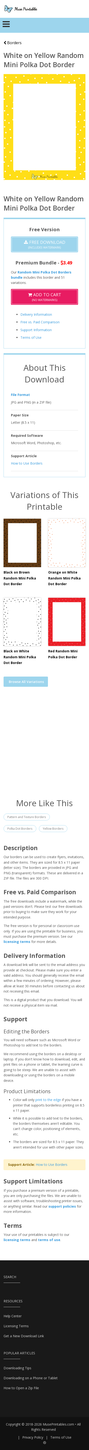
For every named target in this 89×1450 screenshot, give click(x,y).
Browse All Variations (26, 681)
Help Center (13, 1316)
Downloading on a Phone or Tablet (31, 1378)
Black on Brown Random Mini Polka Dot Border (20, 578)
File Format (20, 394)
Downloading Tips (17, 1368)
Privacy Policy (32, 1437)
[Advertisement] (44, 745)
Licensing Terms (16, 1326)
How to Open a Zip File (21, 1388)
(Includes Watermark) (44, 244)
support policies (62, 1206)
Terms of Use (31, 337)
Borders (13, 42)
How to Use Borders (26, 463)
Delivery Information (36, 314)
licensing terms (17, 941)
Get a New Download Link (24, 1336)
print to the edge (48, 1099)
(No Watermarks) (44, 297)
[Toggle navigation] (6, 25)
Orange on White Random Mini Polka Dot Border (64, 578)
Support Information (36, 330)
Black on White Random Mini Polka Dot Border (20, 657)
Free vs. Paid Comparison (40, 322)
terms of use (49, 1240)
